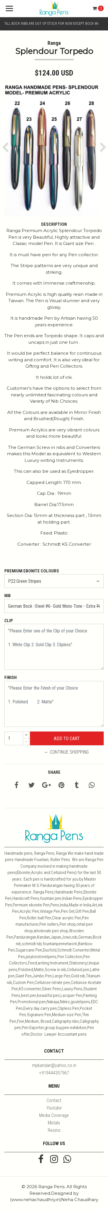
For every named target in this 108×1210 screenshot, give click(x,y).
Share (54, 772)
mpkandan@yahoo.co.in (54, 1065)
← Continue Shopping (66, 752)
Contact (54, 1100)
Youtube (54, 1108)
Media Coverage (54, 1115)
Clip (8, 620)
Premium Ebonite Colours (31, 571)
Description (54, 224)
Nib (7, 595)
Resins (54, 1130)
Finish (10, 677)
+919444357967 (54, 1073)
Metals (54, 1123)
